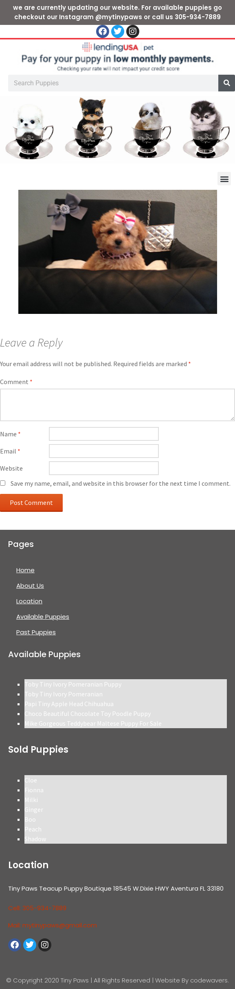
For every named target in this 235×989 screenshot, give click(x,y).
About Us (30, 585)
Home (25, 570)
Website (11, 468)
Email (10, 451)
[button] (224, 178)
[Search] (226, 83)
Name (10, 434)
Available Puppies (42, 616)
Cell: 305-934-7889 (37, 908)
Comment (16, 382)
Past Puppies (36, 632)
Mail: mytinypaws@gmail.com (52, 925)
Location (29, 601)
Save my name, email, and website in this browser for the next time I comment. (121, 483)
